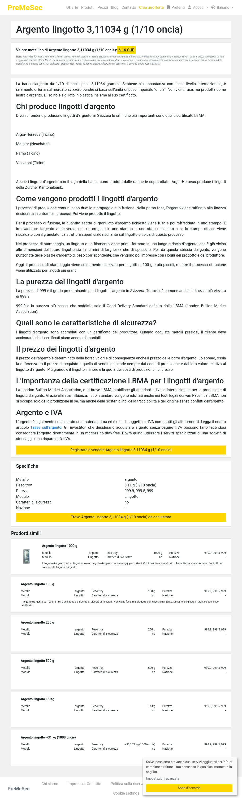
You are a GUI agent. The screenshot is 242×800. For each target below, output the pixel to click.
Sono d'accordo (189, 788)
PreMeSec (24, 7)
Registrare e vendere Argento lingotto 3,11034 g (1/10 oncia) (121, 450)
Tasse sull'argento (45, 427)
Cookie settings (126, 793)
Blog (114, 7)
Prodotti (88, 7)
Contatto (128, 7)
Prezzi (103, 7)
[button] (198, 7)
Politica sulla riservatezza (132, 784)
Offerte (72, 7)
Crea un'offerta (151, 7)
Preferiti (176, 7)
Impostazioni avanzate (162, 778)
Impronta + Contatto (84, 784)
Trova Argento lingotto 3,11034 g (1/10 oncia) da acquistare (121, 517)
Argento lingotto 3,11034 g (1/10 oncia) (99, 29)
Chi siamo (49, 784)
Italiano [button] (220, 7)
